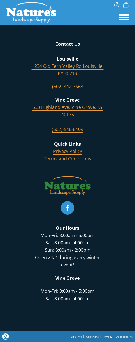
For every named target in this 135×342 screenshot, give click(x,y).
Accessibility (124, 337)
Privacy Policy (67, 151)
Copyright (92, 337)
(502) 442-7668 (67, 86)
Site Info (76, 337)
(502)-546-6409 (67, 129)
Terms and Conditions (67, 159)
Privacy (107, 337)
